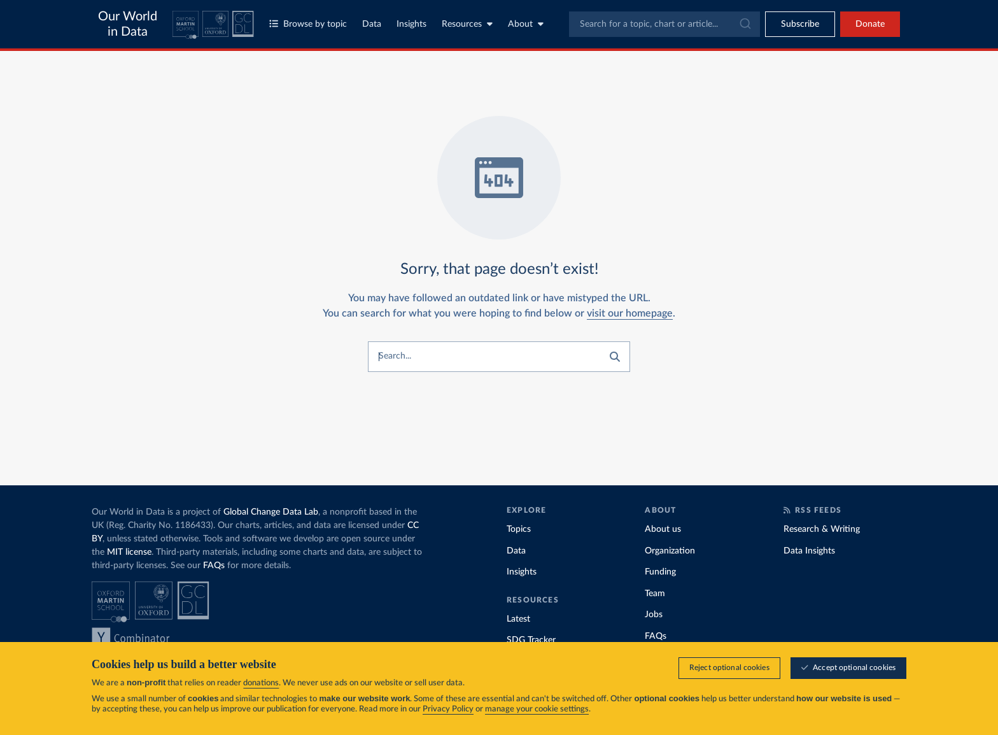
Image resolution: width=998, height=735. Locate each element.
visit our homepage (630, 313)
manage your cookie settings (537, 709)
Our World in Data (127, 24)
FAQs (214, 565)
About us (663, 529)
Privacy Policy (448, 709)
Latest (518, 619)
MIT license (129, 552)
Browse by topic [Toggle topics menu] (308, 24)
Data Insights (809, 550)
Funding (660, 571)
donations (261, 683)
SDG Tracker (531, 640)
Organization (670, 550)
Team (655, 593)
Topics (519, 529)
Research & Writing (822, 529)
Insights (411, 24)
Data (371, 24)
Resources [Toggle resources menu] (467, 24)
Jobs (654, 614)
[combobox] (664, 24)
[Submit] (744, 24)
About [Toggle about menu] (526, 24)
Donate (870, 24)
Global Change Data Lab (270, 512)
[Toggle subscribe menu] (800, 24)
